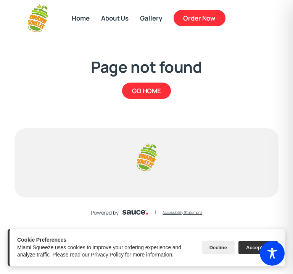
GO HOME (146, 90)
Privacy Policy (107, 255)
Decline (218, 247)
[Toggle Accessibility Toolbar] (272, 253)
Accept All (258, 247)
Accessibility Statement (182, 212)
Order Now (199, 18)
